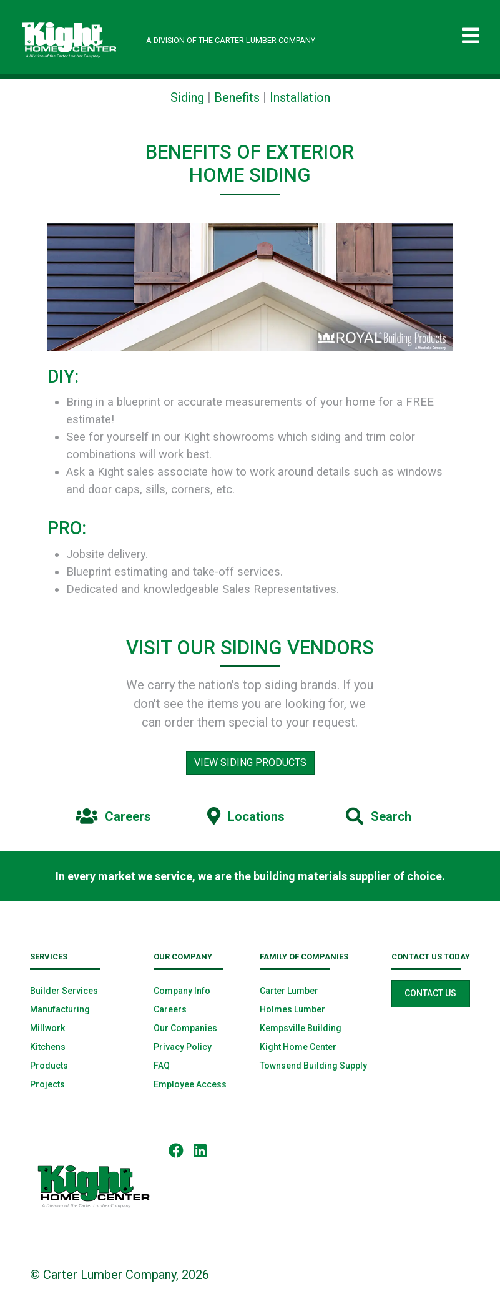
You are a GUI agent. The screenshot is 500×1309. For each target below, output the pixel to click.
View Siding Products (250, 762)
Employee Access (190, 1084)
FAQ (162, 1066)
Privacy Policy (183, 1047)
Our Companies (185, 1028)
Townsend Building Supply (313, 1066)
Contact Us (430, 993)
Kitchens (48, 1047)
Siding (187, 97)
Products (49, 1066)
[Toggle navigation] (471, 35)
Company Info (182, 991)
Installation (300, 97)
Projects (47, 1084)
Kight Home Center (298, 1047)
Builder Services (64, 991)
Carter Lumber (289, 991)
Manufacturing (60, 1009)
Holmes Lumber (292, 1009)
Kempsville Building (300, 1028)
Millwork (47, 1028)
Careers (170, 1009)
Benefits (237, 97)
